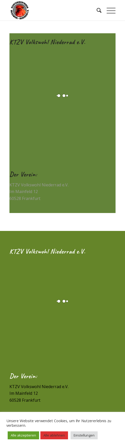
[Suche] (96, 10)
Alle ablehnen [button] (54, 435)
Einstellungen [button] (84, 435)
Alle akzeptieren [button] (23, 435)
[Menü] (108, 10)
